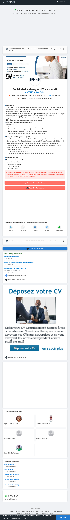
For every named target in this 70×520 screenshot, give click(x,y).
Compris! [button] (63, 517)
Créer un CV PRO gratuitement (24, 511)
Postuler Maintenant (35, 188)
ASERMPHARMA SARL (35, 92)
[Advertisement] (35, 30)
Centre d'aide (39, 511)
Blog (51, 513)
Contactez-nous (57, 511)
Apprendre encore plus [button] (18, 518)
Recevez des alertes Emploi (35, 183)
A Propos (48, 511)
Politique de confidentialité (25, 513)
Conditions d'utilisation (42, 513)
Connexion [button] (61, 2)
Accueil (10, 511)
